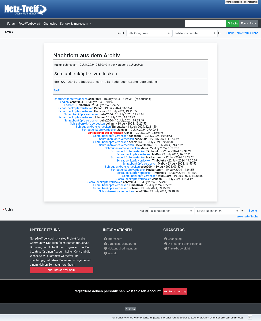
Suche (233, 23)
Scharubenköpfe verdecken (70, 99)
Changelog (50, 23)
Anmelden (230, 2)
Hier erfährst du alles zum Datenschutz (224, 317)
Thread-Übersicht (177, 248)
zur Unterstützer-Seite (62, 270)
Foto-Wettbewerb (29, 23)
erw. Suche (248, 23)
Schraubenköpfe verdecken (81, 120)
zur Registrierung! (175, 291)
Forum (11, 23)
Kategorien (252, 2)
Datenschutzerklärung (120, 244)
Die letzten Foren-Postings (183, 244)
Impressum (113, 239)
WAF (57, 90)
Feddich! (64, 102)
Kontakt (111, 253)
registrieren (241, 2)
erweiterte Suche (247, 33)
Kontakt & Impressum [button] (74, 23)
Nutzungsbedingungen (120, 248)
